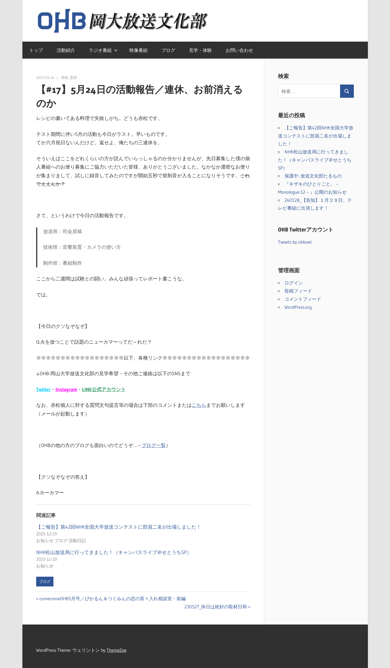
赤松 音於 (69, 77)
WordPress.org (298, 307)
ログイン (293, 283)
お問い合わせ (239, 50)
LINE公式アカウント (104, 389)
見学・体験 (200, 50)
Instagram (66, 389)
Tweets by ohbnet (295, 242)
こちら (199, 405)
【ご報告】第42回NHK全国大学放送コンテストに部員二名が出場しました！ (118, 527)
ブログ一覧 (153, 445)
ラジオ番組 (103, 50)
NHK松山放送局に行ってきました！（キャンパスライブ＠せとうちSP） (114, 552)
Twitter (43, 389)
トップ (36, 50)
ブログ (168, 50)
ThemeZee (116, 650)
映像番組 (138, 50)
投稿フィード (298, 291)
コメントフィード (302, 299)
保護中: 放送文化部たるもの (313, 176)
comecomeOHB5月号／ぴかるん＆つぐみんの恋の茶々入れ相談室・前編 (112, 598)
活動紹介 (66, 50)
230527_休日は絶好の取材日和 (215, 606)
